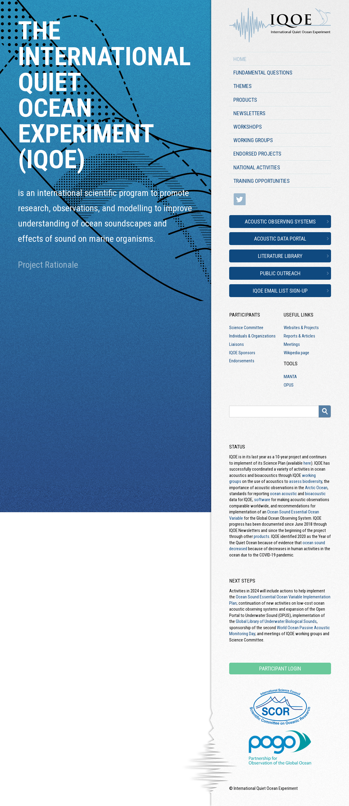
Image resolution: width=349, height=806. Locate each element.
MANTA (290, 376)
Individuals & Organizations (252, 336)
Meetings (292, 344)
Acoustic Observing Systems (280, 221)
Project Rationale (48, 264)
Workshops (247, 127)
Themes (242, 86)
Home (240, 59)
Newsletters (249, 113)
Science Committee (246, 327)
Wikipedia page (296, 352)
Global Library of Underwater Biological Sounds (276, 621)
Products (245, 100)
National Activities (256, 167)
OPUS (289, 385)
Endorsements (241, 361)
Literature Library (280, 256)
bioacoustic (315, 493)
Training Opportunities (261, 181)
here (307, 463)
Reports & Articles (299, 336)
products (261, 536)
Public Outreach (280, 273)
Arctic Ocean (316, 487)
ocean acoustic (283, 493)
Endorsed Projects (257, 153)
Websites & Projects (301, 327)
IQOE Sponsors (242, 352)
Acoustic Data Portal (280, 238)
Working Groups (253, 140)
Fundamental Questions (262, 72)
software (262, 499)
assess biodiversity (305, 481)
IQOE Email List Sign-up (280, 291)
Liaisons (236, 344)
